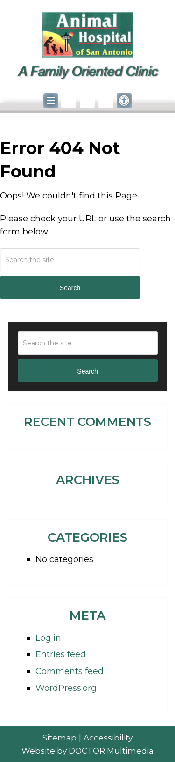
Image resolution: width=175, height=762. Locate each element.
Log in (48, 638)
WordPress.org (66, 688)
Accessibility (108, 737)
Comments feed (69, 671)
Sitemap (59, 737)
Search (70, 288)
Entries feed (60, 654)
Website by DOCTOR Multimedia (87, 750)
